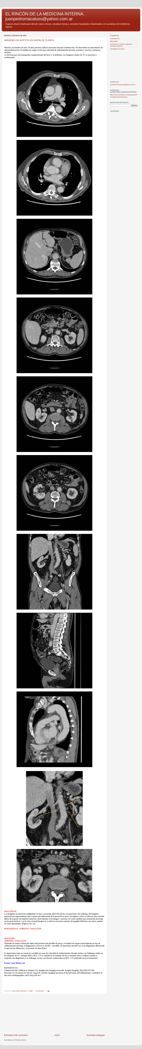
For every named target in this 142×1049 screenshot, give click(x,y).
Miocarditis (114, 41)
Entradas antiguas (96, 1035)
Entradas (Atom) (20, 1040)
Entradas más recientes (16, 1035)
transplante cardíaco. (117, 49)
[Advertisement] (54, 1013)
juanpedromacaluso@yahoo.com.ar (122, 84)
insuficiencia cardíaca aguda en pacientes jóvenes (121, 45)
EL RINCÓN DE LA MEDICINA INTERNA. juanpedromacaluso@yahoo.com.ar (44, 16)
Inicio (57, 1035)
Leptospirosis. (115, 38)
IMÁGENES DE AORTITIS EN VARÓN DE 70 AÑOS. (29, 40)
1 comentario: (40, 991)
